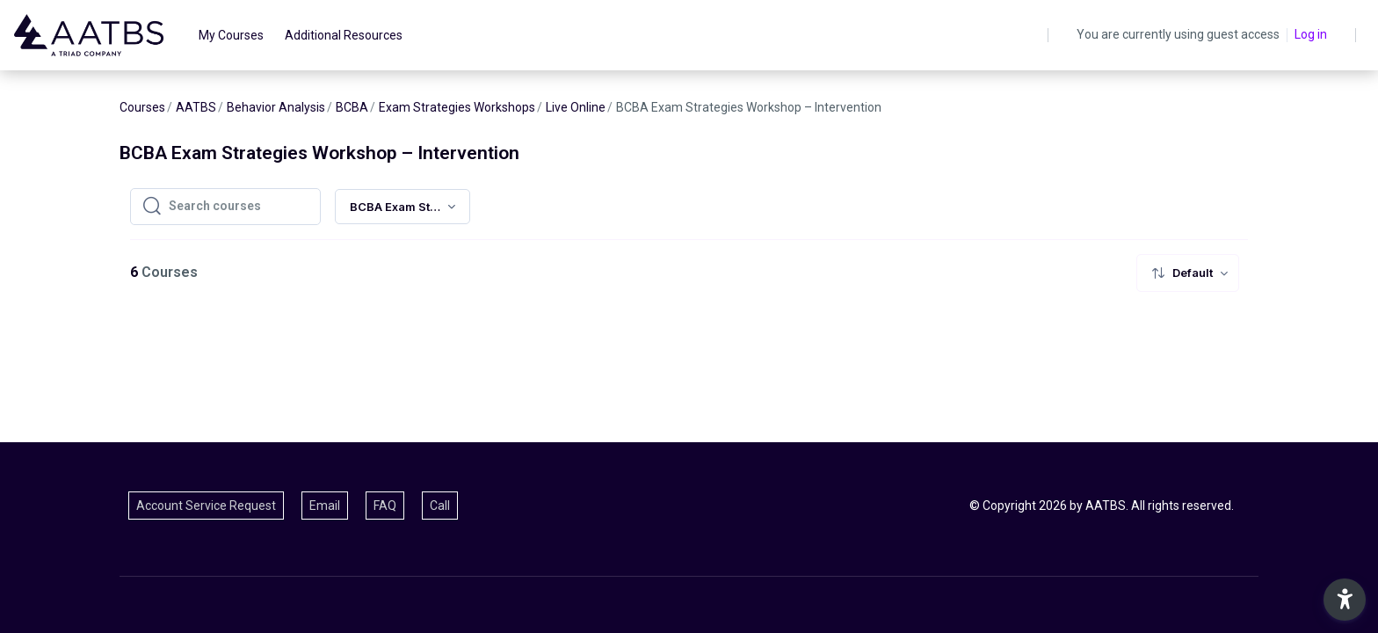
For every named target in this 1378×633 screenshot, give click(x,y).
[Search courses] (239, 206)
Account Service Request (206, 505)
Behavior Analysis (276, 107)
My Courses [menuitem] (231, 35)
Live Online (576, 107)
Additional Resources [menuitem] (344, 35)
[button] (1345, 599)
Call (440, 505)
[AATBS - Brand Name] (89, 35)
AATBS (196, 107)
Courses (142, 107)
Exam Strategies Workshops (457, 107)
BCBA (352, 107)
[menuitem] (1187, 273)
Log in (1311, 34)
